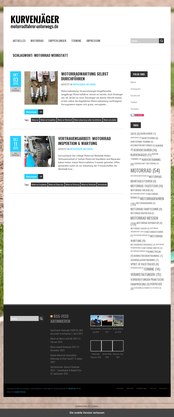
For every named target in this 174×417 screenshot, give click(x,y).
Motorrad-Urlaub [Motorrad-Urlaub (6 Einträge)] (142, 190)
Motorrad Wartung (72, 184)
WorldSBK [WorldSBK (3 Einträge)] (138, 287)
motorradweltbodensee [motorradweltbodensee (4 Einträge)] (143, 244)
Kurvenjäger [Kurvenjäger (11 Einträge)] (141, 154)
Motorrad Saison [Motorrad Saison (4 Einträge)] (140, 228)
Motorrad (37, 41)
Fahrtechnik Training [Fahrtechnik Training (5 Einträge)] (142, 141)
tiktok (133, 82)
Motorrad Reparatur (56, 184)
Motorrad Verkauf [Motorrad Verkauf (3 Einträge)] (142, 235)
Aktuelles (19, 41)
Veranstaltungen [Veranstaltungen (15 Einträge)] (146, 274)
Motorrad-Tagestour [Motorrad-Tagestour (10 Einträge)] (147, 186)
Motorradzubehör (110, 120)
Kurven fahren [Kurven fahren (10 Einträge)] (145, 150)
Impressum (93, 41)
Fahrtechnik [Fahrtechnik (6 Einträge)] (150, 138)
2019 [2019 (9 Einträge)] (135, 133)
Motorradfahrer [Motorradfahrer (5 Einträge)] (145, 203)
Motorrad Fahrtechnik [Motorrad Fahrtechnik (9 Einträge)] (146, 209)
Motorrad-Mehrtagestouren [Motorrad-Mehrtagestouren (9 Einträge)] (146, 178)
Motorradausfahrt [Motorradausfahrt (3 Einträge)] (139, 193)
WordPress (72, 388)
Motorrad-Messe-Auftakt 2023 (64, 338)
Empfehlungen (57, 41)
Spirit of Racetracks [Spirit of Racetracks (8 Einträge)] (145, 264)
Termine (76, 41)
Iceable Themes (20, 392)
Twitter (134, 102)
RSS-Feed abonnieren (60, 318)
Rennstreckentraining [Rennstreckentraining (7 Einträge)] (148, 256)
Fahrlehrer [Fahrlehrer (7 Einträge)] (148, 133)
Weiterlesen (31, 112)
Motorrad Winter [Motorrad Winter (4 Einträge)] (152, 247)
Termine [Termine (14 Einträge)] (151, 269)
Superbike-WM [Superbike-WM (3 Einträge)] (137, 267)
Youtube (135, 108)
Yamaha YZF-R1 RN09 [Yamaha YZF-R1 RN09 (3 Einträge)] (152, 287)
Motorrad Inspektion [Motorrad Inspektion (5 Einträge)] (142, 213)
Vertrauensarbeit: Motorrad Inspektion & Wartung (84, 140)
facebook (135, 95)
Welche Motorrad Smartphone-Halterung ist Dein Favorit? (63, 356)
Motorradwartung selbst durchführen (84, 76)
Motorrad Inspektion (48, 120)
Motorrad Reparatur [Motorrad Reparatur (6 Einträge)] (149, 223)
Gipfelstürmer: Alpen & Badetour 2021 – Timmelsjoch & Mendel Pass (66, 368)
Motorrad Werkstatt (65, 120)
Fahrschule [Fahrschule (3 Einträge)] (136, 137)
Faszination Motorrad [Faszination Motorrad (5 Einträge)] (143, 145)
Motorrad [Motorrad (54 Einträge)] (145, 170)
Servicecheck (102, 184)
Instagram (135, 88)
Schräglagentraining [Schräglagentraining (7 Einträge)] (144, 260)
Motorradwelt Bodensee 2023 (63, 347)
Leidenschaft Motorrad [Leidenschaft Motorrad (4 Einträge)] (146, 163)
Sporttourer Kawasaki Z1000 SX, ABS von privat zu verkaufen (66, 331)
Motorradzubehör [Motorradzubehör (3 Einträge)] (139, 251)
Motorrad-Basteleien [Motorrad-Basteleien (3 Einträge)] (139, 175)
